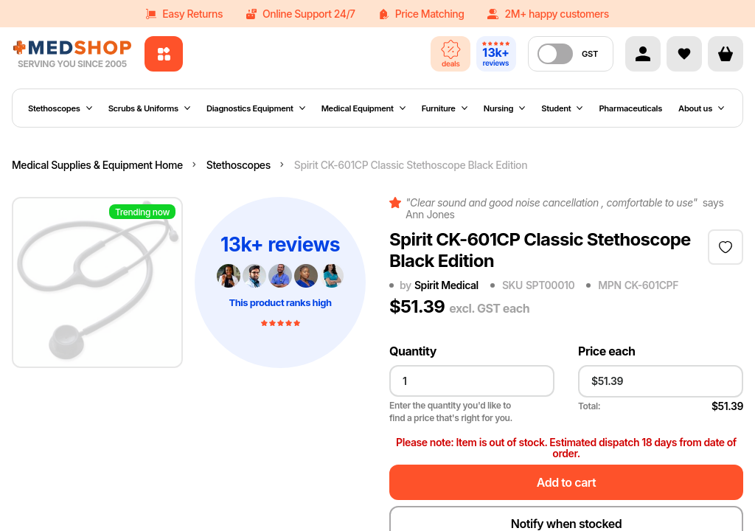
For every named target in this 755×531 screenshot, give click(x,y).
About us (701, 108)
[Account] (643, 54)
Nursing (504, 108)
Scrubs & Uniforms (149, 108)
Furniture (444, 108)
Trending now (142, 212)
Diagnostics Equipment (255, 108)
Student (561, 108)
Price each (607, 351)
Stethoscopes (60, 108)
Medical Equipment (363, 108)
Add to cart (566, 482)
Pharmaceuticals (630, 108)
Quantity (412, 351)
